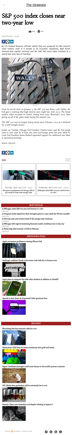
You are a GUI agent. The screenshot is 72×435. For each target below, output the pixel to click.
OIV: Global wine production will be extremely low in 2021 (23, 384)
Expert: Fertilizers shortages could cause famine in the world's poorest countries (31, 365)
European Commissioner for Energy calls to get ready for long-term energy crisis (18, 192)
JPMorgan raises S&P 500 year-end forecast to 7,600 (53, 192)
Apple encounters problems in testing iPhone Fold (20, 241)
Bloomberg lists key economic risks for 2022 (18, 327)
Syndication (17, 429)
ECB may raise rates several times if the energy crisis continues (28, 219)
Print (41, 31)
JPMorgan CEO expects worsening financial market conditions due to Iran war (33, 224)
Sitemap (7, 429)
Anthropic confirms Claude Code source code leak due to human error (27, 260)
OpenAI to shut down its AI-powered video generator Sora (23, 298)
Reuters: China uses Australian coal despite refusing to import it (25, 403)
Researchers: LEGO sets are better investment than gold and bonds (26, 346)
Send (31, 31)
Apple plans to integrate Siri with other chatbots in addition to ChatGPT (28, 279)
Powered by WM (27, 429)
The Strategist (36, 5)
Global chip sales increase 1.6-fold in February (21, 229)
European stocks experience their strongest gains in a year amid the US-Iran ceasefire (36, 214)
